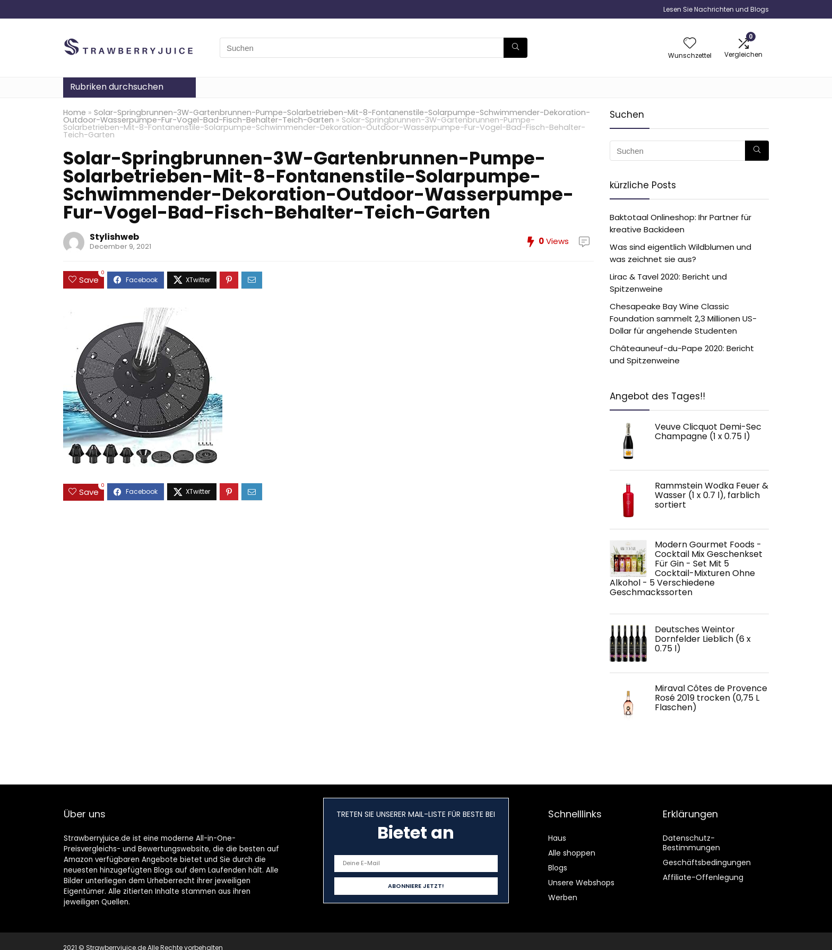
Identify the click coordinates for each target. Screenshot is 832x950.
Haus (557, 838)
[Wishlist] (689, 44)
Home (74, 112)
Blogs (557, 867)
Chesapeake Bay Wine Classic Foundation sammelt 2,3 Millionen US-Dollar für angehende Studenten (683, 318)
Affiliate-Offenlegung (703, 877)
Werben (562, 897)
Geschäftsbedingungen (707, 862)
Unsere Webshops (581, 882)
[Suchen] (515, 48)
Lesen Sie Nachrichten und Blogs (716, 9)
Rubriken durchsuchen (116, 87)
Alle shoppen (571, 853)
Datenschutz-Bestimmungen (691, 843)
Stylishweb (114, 237)
